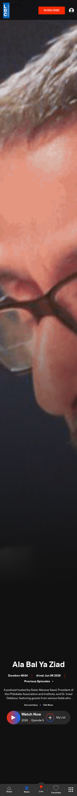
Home (9, 790)
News (26, 789)
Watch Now (31, 714)
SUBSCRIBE (52, 10)
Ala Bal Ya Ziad (38, 665)
